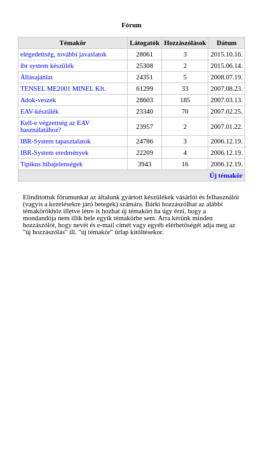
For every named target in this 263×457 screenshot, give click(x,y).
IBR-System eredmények (54, 152)
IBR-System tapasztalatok (55, 141)
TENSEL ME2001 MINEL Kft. (63, 88)
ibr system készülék (47, 65)
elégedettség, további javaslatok (63, 54)
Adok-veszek (38, 99)
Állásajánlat (36, 77)
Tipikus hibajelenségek (51, 164)
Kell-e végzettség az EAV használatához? (55, 126)
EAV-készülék (39, 111)
